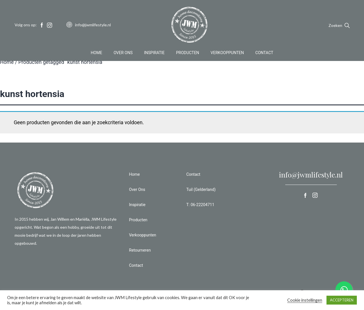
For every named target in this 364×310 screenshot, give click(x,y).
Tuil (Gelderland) (201, 189)
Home (96, 52)
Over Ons (123, 52)
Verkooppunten (227, 52)
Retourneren (140, 250)
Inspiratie (154, 52)
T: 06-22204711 (200, 204)
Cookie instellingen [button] (304, 300)
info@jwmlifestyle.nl (311, 174)
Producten (187, 52)
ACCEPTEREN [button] (341, 300)
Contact (264, 52)
